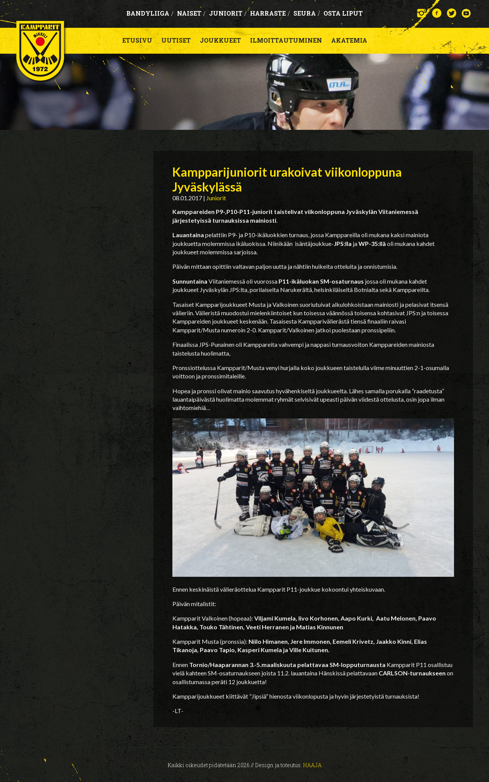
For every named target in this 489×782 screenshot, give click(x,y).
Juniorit (228, 13)
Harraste (270, 13)
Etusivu (137, 40)
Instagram (422, 13)
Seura (306, 13)
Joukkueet (220, 40)
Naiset (191, 13)
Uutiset (176, 40)
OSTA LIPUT (343, 13)
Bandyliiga (150, 13)
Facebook (436, 13)
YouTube (466, 13)
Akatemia (349, 40)
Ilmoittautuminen (286, 40)
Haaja (312, 765)
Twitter (451, 13)
